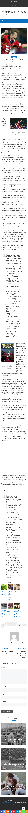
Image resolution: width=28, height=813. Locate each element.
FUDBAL (14, 57)
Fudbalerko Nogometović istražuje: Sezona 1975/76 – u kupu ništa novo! (14, 789)
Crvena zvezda (8, 623)
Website (3, 701)
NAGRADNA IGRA (8, 3)
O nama (14, 5)
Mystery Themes (14, 804)
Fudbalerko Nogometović (14, 643)
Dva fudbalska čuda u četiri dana (3, 594)
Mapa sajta (16, 3)
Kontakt (21, 3)
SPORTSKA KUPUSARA (14, 12)
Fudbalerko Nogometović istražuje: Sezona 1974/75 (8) (17, 613)
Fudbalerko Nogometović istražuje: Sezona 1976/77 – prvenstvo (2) (10, 596)
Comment (4, 667)
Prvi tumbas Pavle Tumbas (16, 594)
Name (3, 687)
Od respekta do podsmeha (10, 612)
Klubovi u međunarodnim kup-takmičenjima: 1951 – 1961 (4, 614)
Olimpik (19, 625)
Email (3, 694)
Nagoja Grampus (11, 625)
